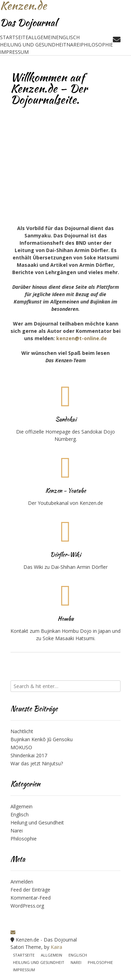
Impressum (14, 52)
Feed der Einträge (30, 889)
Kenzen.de (23, 5)
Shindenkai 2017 (28, 755)
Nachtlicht (21, 731)
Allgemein (42, 37)
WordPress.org (27, 905)
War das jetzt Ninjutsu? (36, 763)
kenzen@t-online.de (81, 338)
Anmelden (21, 881)
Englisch (68, 37)
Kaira (56, 947)
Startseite (14, 37)
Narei (73, 44)
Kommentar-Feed (30, 897)
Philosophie (97, 44)
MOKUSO (21, 747)
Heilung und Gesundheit (33, 44)
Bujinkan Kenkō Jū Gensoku (41, 739)
